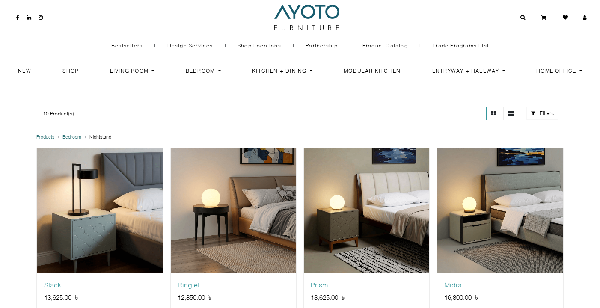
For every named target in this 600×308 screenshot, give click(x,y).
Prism (319, 285)
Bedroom (71, 136)
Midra (453, 285)
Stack (52, 285)
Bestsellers (127, 45)
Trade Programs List (460, 45)
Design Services (190, 45)
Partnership (322, 45)
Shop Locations (259, 45)
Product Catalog (385, 45)
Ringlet (188, 285)
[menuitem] (24, 71)
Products (45, 136)
